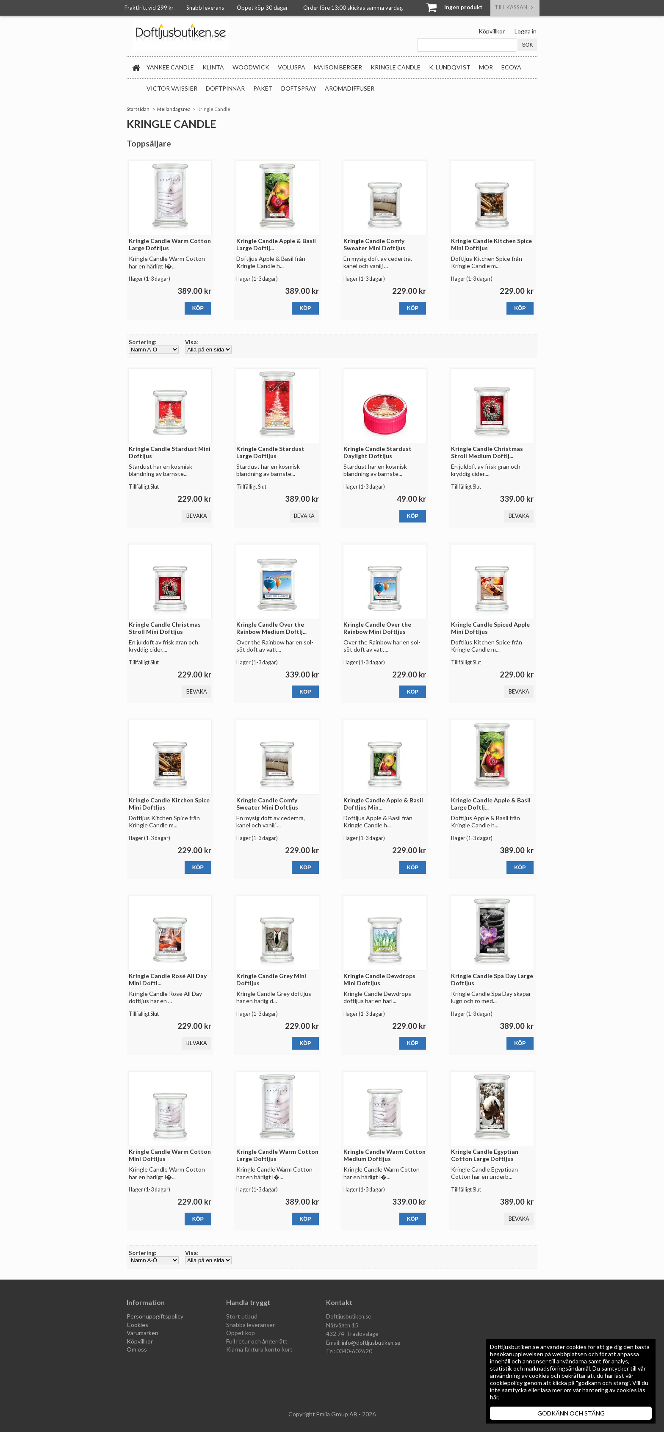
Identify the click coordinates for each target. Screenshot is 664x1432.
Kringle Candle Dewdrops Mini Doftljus (379, 979)
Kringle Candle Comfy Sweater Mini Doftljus (374, 244)
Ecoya (511, 67)
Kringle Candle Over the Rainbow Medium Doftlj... (271, 628)
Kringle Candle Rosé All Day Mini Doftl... (168, 979)
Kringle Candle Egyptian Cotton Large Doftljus (484, 1155)
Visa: (191, 342)
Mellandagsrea (174, 109)
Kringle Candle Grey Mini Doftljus (271, 979)
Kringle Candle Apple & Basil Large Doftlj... (276, 244)
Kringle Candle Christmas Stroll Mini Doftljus (165, 628)
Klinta (213, 67)
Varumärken (142, 1332)
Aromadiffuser (349, 88)
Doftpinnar (225, 88)
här (494, 1397)
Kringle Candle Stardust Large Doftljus (270, 452)
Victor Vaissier (172, 88)
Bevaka (196, 516)
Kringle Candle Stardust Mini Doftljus (169, 452)
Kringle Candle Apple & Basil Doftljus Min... (383, 803)
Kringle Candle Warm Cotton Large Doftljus (170, 244)
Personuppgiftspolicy (155, 1316)
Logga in (526, 31)
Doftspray (298, 88)
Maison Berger (338, 67)
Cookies (137, 1324)
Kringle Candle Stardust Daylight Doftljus (377, 452)
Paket (263, 88)
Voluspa (291, 67)
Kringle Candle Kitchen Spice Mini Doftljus (491, 244)
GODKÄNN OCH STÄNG (571, 1413)
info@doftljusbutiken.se (371, 1342)
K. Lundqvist (449, 67)
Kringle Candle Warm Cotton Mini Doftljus (170, 1155)
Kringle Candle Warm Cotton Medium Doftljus (384, 1155)
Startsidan (138, 109)
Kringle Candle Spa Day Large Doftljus (492, 979)
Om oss (137, 1349)
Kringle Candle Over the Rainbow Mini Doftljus (377, 628)
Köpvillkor (492, 31)
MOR (486, 67)
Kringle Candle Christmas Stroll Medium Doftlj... (487, 452)
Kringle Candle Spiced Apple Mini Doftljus (490, 628)
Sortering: (142, 342)
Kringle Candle (396, 67)
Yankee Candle (170, 67)
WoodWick (250, 67)
